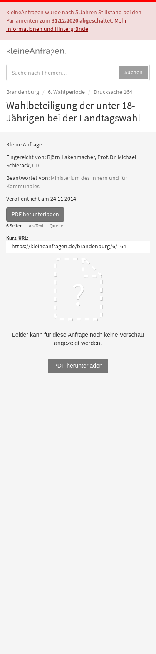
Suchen (133, 72)
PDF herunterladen (35, 214)
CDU (37, 165)
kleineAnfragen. (36, 50)
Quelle (56, 225)
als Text (36, 225)
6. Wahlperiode (66, 92)
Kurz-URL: (17, 238)
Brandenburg (22, 92)
